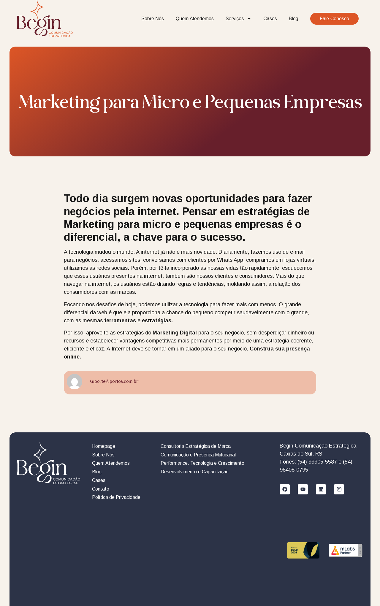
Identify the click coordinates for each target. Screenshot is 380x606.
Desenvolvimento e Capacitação (195, 471)
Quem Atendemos (195, 18)
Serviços (238, 18)
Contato (100, 488)
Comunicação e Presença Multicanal (198, 454)
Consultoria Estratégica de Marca (196, 446)
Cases (270, 18)
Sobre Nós (152, 18)
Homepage (103, 446)
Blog (293, 18)
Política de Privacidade (116, 497)
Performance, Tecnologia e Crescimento (202, 463)
